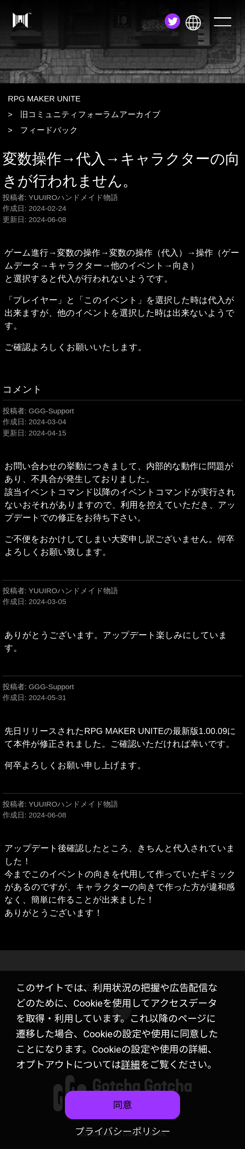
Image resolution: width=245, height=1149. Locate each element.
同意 (122, 1105)
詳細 (130, 1064)
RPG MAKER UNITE (44, 98)
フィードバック (49, 130)
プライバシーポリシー (122, 1131)
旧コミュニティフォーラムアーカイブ (90, 114)
